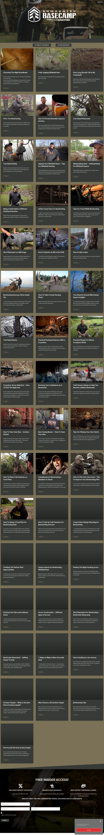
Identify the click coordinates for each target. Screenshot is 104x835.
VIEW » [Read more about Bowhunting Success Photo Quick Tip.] (6, 310)
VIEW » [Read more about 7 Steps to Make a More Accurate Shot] (41, 672)
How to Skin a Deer (80, 252)
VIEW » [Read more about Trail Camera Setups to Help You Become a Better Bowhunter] (76, 398)
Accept (89, 830)
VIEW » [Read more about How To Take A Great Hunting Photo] (41, 308)
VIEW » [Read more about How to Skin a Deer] (76, 263)
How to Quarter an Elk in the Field (51, 252)
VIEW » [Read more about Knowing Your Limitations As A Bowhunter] (41, 401)
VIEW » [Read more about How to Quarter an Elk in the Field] (41, 263)
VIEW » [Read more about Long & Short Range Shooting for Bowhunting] (76, 537)
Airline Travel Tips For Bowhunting (51, 209)
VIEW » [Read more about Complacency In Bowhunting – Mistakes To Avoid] (41, 492)
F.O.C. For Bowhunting (12, 119)
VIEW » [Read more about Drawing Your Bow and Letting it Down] (6, 627)
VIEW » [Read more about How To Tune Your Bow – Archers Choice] (6, 447)
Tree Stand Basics (10, 340)
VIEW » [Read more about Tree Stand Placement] (76, 133)
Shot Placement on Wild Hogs (14, 252)
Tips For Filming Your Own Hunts (86, 432)
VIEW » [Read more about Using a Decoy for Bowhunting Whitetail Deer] (41, 582)
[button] (100, 821)
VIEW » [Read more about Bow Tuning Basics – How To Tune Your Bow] (41, 447)
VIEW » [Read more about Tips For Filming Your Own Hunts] (76, 444)
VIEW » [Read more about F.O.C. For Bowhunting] (6, 131)
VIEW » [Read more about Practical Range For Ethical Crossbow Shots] (76, 355)
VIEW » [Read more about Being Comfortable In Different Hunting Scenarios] (6, 222)
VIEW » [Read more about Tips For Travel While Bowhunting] (76, 221)
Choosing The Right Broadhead (15, 73)
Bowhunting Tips (79, 703)
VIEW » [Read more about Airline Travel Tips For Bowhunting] (41, 221)
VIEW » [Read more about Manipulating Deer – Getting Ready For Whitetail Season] (76, 177)
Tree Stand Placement (81, 119)
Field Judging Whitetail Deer (49, 73)
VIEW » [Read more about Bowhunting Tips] (76, 715)
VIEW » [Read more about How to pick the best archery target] (6, 760)
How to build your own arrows (84, 658)
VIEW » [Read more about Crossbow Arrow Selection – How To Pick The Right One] (6, 401)
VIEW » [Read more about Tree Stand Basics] (6, 352)
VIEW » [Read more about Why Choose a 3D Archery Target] (41, 715)
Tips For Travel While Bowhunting (86, 209)
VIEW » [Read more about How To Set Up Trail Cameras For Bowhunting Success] (41, 537)
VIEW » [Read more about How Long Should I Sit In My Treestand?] (76, 87)
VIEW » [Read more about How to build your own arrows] (76, 670)
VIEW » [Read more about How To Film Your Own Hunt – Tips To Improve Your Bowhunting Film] (76, 490)
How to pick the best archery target (17, 748)
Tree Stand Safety (10, 164)
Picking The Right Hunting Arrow (85, 567)
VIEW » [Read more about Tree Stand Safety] (6, 176)
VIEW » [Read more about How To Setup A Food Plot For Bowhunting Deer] (6, 537)
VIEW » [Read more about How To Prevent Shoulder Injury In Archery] (41, 133)
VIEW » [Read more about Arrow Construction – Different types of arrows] (41, 627)
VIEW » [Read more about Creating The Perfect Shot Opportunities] (6, 582)
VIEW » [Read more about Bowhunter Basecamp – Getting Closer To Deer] (6, 672)
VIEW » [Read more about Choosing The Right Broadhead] (6, 88)
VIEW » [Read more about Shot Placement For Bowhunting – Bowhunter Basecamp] (76, 627)
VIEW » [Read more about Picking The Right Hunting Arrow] (76, 579)
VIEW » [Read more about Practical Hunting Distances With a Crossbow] (41, 355)
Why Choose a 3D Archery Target (51, 703)
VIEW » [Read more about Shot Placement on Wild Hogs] (6, 264)
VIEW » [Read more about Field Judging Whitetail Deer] (41, 83)
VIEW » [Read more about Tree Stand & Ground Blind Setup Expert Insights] (76, 310)
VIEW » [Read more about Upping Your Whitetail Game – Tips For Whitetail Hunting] (41, 178)
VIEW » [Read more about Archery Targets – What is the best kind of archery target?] (6, 717)
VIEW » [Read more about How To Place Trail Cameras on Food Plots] (6, 492)
